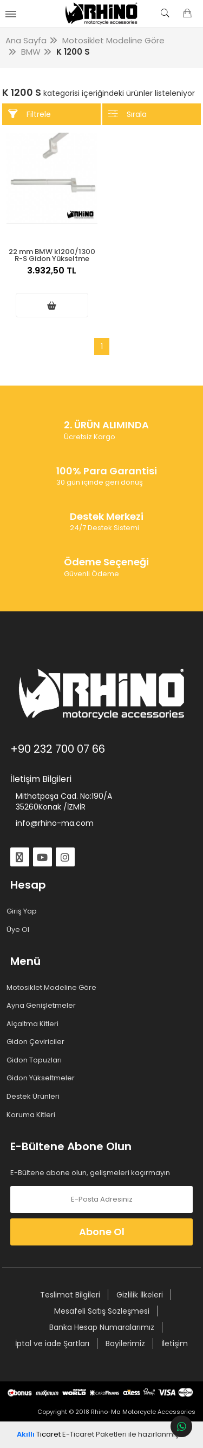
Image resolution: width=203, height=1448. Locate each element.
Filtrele (29, 114)
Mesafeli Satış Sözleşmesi (101, 1311)
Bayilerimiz (125, 1343)
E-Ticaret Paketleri (94, 1434)
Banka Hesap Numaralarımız (101, 1327)
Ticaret (39, 1434)
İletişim (174, 1343)
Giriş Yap (23, 911)
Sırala (127, 114)
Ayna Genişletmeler (43, 1005)
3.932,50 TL (51, 276)
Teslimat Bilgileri (70, 1294)
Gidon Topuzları (36, 1060)
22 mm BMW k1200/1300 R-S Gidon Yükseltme (52, 254)
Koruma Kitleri (32, 1115)
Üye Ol (19, 930)
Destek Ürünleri (35, 1096)
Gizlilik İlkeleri (139, 1294)
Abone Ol (102, 1231)
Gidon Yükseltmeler (42, 1078)
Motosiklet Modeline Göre (53, 988)
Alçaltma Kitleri (34, 1024)
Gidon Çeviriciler (37, 1042)
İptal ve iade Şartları (52, 1343)
